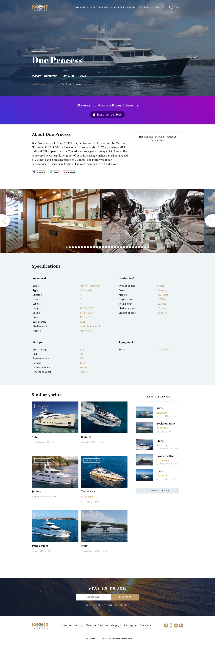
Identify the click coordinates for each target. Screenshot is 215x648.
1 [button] (67, 247)
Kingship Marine (39, 496)
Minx (84, 546)
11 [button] (97, 247)
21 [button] (127, 247)
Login (179, 7)
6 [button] (82, 247)
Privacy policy (131, 625)
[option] (153, 221)
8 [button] (88, 247)
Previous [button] (5, 220)
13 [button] (103, 247)
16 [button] (112, 247)
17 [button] (115, 247)
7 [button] (85, 247)
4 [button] (76, 247)
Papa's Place (40, 546)
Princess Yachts (87, 551)
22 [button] (130, 247)
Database (79, 7)
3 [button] (73, 247)
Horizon (35, 551)
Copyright (116, 625)
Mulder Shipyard (38, 442)
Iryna (160, 471)
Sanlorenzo (161, 449)
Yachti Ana (88, 491)
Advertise (66, 625)
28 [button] (148, 247)
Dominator (85, 442)
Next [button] (210, 220)
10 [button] (94, 247)
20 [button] (124, 247)
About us (79, 625)
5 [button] (79, 247)
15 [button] (109, 247)
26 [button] (142, 247)
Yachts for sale (99, 7)
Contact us (145, 625)
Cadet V (86, 437)
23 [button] (133, 247)
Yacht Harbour (40, 8)
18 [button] (118, 247)
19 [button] (121, 247)
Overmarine (162, 431)
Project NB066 (165, 456)
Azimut (84, 502)
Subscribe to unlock (109, 114)
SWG (160, 408)
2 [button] (70, 247)
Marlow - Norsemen (44, 76)
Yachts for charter (125, 7)
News (145, 7)
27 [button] (145, 247)
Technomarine (166, 423)
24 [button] (136, 247)
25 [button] (139, 247)
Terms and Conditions (97, 625)
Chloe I (161, 440)
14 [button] (106, 247)
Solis (35, 437)
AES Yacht (160, 464)
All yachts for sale (157, 490)
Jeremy (36, 491)
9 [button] (91, 247)
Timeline (158, 7)
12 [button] (100, 247)
